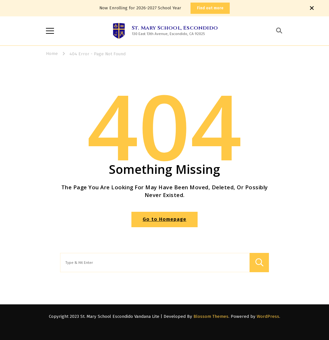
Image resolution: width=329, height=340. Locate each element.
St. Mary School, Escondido (175, 27)
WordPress (268, 316)
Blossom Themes (210, 316)
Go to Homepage (164, 219)
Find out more (210, 8)
